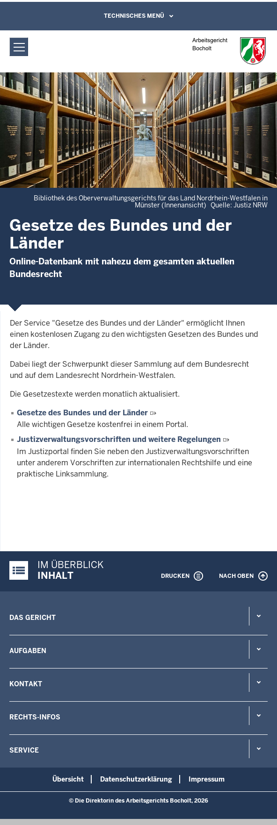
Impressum (207, 779)
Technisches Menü (134, 16)
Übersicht (68, 779)
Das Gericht (32, 617)
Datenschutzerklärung (136, 779)
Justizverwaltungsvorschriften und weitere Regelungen (119, 439)
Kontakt (25, 684)
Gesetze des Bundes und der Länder (82, 413)
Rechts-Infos (34, 717)
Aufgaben (27, 651)
